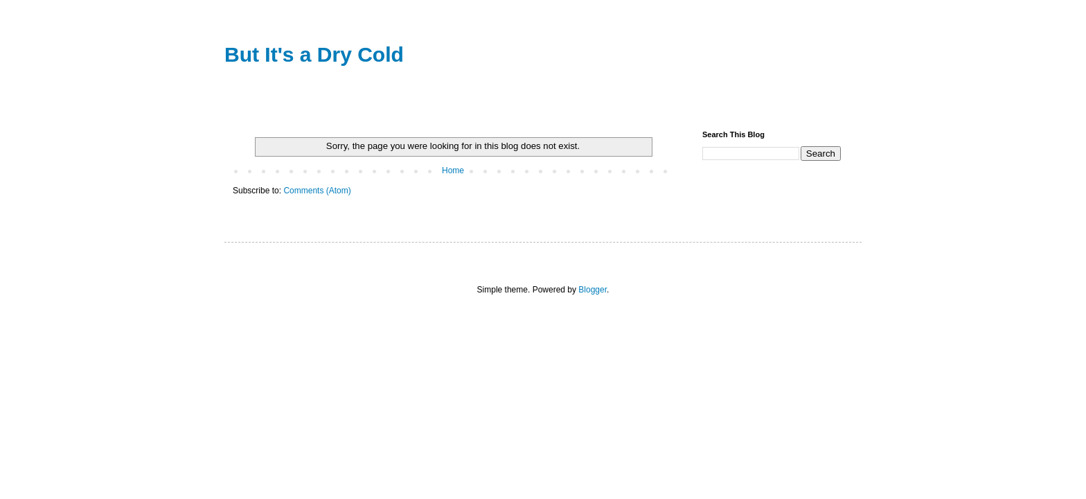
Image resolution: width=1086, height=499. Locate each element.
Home (453, 170)
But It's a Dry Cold (314, 54)
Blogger (592, 290)
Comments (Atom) (316, 190)
